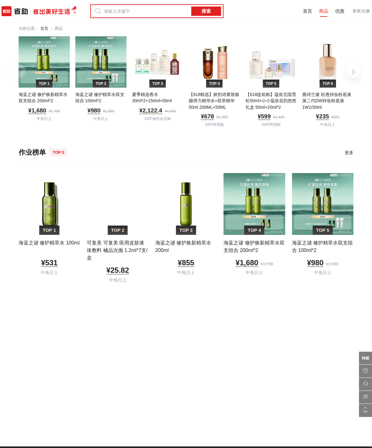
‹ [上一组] (18, 71)
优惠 (339, 11)
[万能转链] (365, 358)
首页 (307, 11)
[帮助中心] (365, 371)
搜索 (206, 11)
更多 (349, 152)
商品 (323, 11)
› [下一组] (353, 71)
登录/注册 (361, 11)
